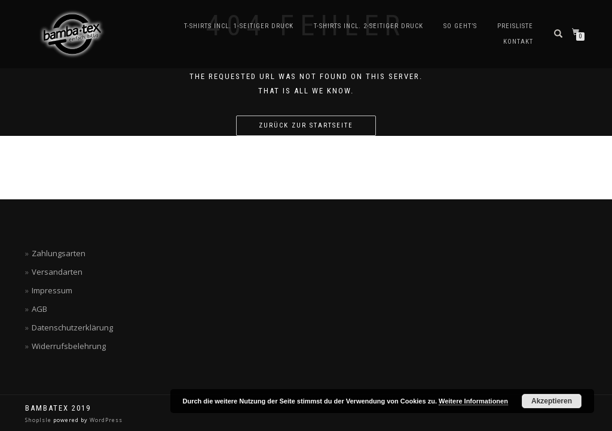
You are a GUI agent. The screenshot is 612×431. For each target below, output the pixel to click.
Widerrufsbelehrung (69, 346)
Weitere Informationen (473, 401)
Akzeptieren (551, 401)
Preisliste (515, 26)
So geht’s (460, 26)
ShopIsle (39, 420)
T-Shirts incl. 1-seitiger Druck (238, 26)
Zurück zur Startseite (306, 125)
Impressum (52, 290)
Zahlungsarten (58, 253)
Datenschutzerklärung (72, 327)
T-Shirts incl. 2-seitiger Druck (368, 26)
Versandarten (57, 271)
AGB (39, 308)
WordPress (105, 420)
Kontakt (518, 41)
